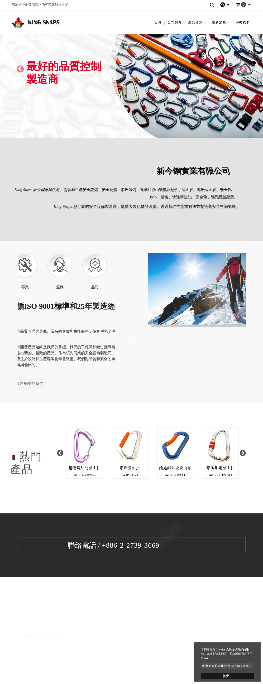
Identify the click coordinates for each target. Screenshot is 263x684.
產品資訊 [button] (195, 22)
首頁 (158, 22)
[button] (19, 69)
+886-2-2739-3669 (130, 545)
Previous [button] (60, 453)
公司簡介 (175, 22)
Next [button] (243, 453)
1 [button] (148, 488)
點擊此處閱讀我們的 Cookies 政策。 (227, 666)
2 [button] (155, 488)
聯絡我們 (242, 22)
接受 (226, 676)
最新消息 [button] (219, 22)
